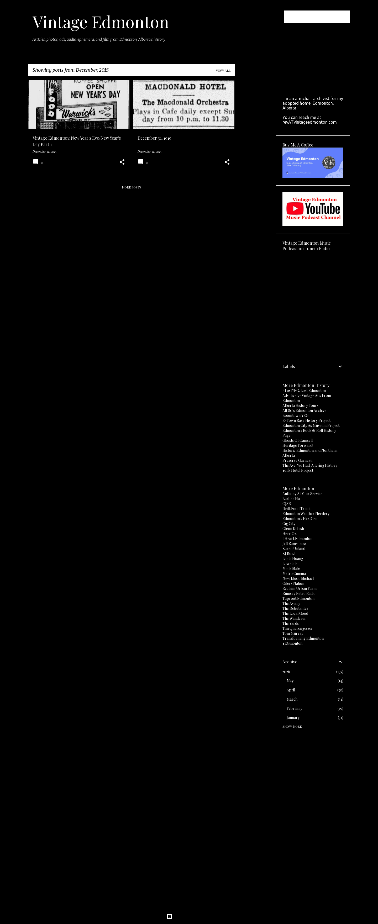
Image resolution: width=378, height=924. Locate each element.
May (290, 680)
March (292, 699)
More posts (131, 187)
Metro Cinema (294, 573)
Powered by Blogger (189, 916)
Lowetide (289, 563)
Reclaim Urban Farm (299, 588)
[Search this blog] (322, 16)
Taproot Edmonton (298, 598)
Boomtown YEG (295, 415)
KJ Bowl (288, 553)
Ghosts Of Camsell (297, 440)
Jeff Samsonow (294, 543)
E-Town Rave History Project (306, 420)
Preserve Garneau (297, 460)
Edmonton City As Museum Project (310, 425)
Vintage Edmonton (101, 21)
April (291, 689)
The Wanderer (294, 618)
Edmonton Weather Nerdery (305, 513)
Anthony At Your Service (302, 493)
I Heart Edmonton (297, 538)
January (293, 717)
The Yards (290, 623)
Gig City (288, 523)
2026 (286, 671)
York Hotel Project (297, 470)
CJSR (286, 503)
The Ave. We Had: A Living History (309, 465)
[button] (122, 162)
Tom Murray (292, 633)
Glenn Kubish (293, 528)
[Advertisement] (255, 159)
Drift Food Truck (296, 508)
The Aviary (291, 603)
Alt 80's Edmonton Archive (304, 410)
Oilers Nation (293, 583)
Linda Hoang (292, 558)
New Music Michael (298, 578)
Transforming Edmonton (303, 638)
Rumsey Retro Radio (299, 593)
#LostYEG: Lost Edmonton (304, 390)
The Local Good (295, 613)
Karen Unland (293, 548)
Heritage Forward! (297, 445)
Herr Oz (289, 533)
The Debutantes (295, 608)
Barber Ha (291, 498)
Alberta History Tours (300, 405)
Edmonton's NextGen (299, 518)
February (294, 708)
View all (223, 70)
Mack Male (291, 568)
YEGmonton (292, 643)
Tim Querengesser (297, 628)
